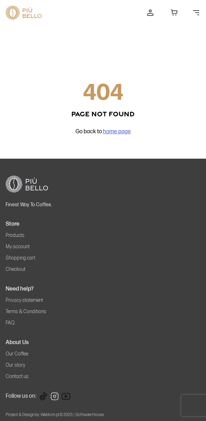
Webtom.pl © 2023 (57, 414)
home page (117, 131)
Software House (89, 414)
